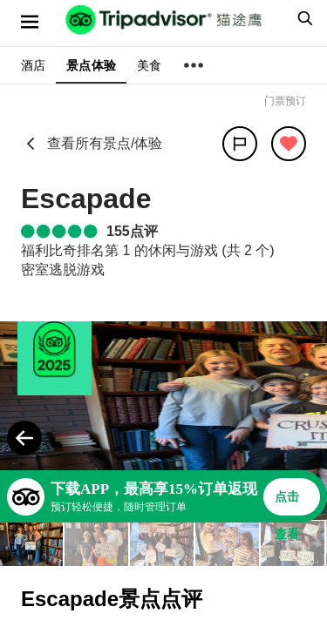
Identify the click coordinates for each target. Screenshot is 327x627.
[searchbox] (302, 18)
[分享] (239, 143)
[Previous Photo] (24, 438)
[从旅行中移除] (288, 143)
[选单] (29, 22)
